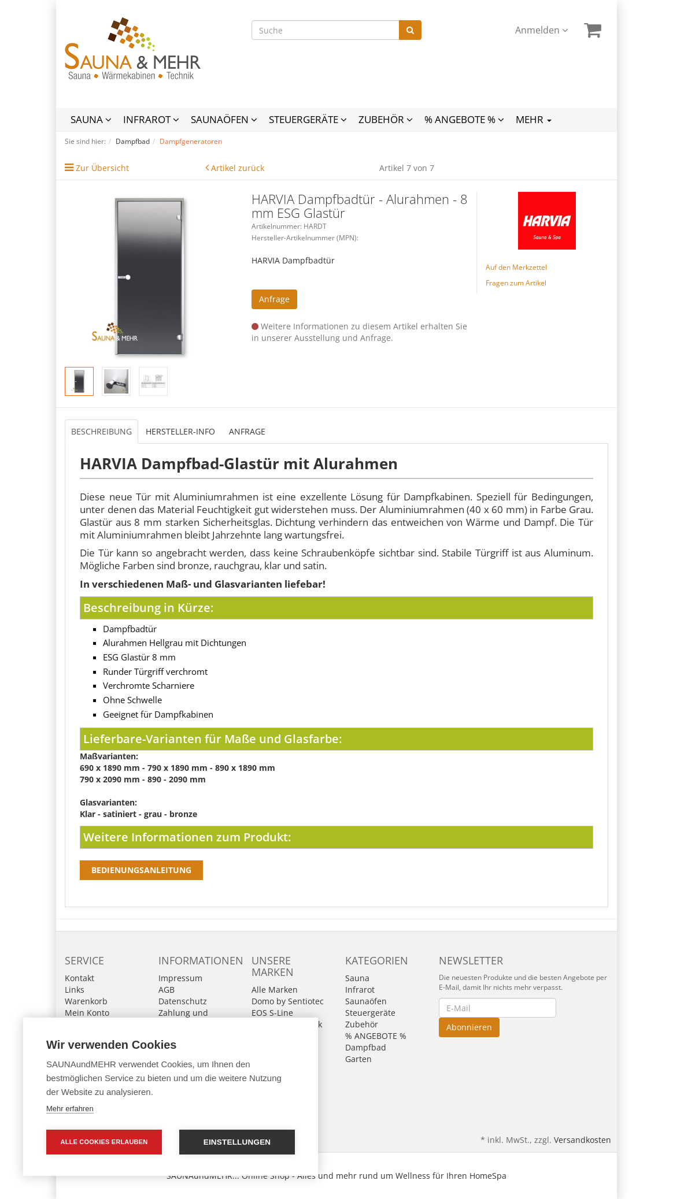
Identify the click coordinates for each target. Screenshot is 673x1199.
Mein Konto (87, 1012)
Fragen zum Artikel (516, 283)
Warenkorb (86, 1001)
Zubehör (385, 119)
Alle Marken (275, 989)
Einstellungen (237, 1142)
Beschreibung (101, 431)
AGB (166, 989)
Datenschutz (182, 1001)
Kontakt (79, 977)
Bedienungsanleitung (141, 869)
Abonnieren (469, 1027)
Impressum (180, 977)
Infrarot (151, 119)
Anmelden (541, 30)
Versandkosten (582, 1139)
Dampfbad (365, 1047)
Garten (358, 1058)
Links (74, 989)
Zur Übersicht (102, 167)
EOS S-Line (272, 1012)
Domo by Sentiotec (288, 1001)
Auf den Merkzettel (516, 267)
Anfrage (274, 299)
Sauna (91, 119)
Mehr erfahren (70, 1108)
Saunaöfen (224, 119)
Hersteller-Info (180, 431)
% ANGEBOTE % (464, 119)
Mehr (534, 119)
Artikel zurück (237, 167)
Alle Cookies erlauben (104, 1141)
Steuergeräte (308, 119)
